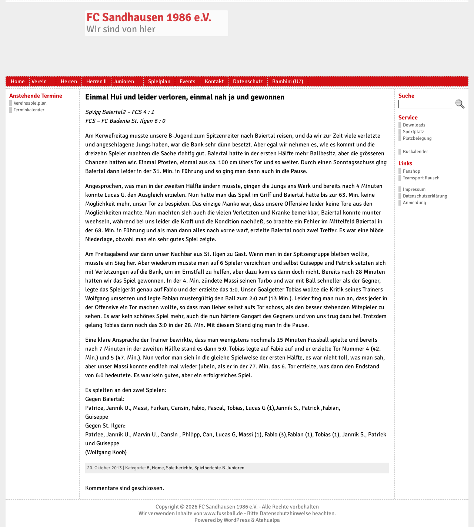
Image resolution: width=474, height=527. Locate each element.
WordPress (237, 520)
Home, (159, 468)
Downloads (414, 125)
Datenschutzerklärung (425, 196)
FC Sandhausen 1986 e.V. (148, 17)
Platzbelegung (417, 138)
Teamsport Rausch (421, 178)
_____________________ (425, 145)
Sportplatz (413, 132)
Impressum (414, 189)
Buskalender (415, 152)
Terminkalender (29, 110)
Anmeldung (414, 203)
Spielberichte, (180, 468)
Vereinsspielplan (30, 103)
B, (149, 468)
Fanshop (411, 171)
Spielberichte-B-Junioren (219, 468)
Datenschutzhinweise (285, 513)
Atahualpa (268, 520)
